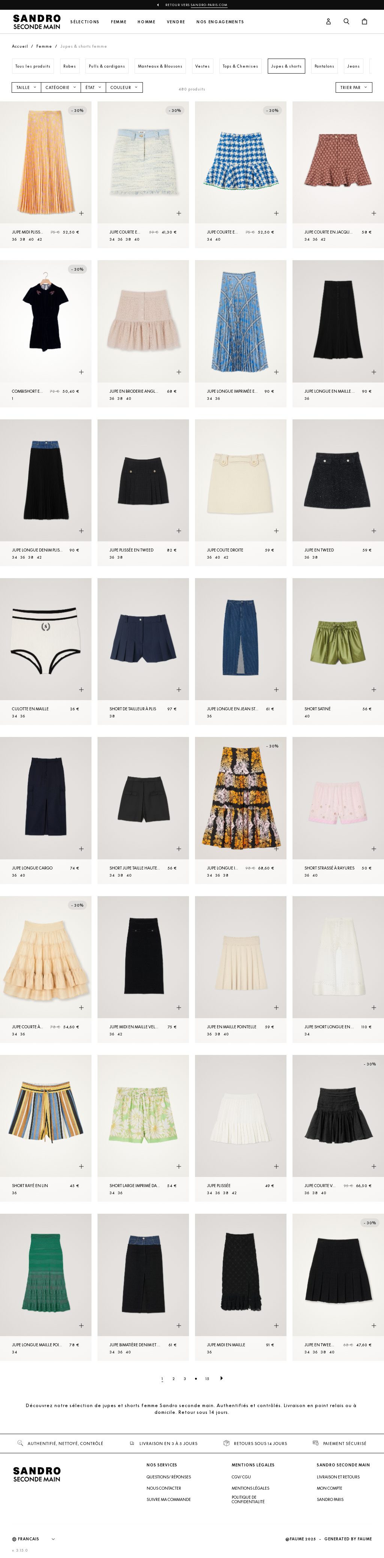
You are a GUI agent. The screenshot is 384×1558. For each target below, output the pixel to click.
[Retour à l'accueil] (37, 22)
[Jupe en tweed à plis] (338, 1287)
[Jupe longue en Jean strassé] (240, 651)
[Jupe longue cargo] (46, 810)
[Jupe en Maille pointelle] (240, 969)
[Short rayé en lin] (46, 1128)
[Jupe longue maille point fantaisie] (46, 1287)
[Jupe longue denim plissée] (46, 492)
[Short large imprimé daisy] (143, 1128)
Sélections (85, 22)
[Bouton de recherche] (346, 22)
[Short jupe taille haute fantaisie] (143, 810)
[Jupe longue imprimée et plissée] (240, 333)
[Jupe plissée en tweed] (143, 492)
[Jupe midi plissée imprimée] (46, 174)
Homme (146, 22)
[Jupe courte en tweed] (143, 174)
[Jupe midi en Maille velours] (143, 969)
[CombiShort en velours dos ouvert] (46, 333)
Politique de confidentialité (248, 1499)
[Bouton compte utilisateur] (328, 22)
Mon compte (329, 1488)
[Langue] (40, 1539)
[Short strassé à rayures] (338, 810)
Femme (118, 22)
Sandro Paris (330, 1499)
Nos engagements (220, 22)
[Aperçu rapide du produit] (81, 213)
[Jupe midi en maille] (240, 1287)
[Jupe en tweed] (338, 492)
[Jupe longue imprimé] (240, 810)
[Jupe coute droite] (240, 492)
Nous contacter (164, 1488)
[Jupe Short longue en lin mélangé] (338, 969)
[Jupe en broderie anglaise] (143, 333)
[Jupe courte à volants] (46, 969)
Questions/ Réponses (169, 1477)
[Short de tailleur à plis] (143, 651)
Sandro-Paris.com (209, 5)
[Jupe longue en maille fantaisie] (338, 333)
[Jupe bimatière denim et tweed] (143, 1287)
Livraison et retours (338, 1477)
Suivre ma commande (169, 1499)
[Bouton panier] (364, 22)
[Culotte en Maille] (46, 651)
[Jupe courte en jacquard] (338, 174)
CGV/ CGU (241, 1477)
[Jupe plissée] (240, 1128)
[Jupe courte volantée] (338, 1128)
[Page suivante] (221, 1378)
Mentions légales (250, 1488)
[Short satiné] (338, 651)
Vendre (176, 22)
